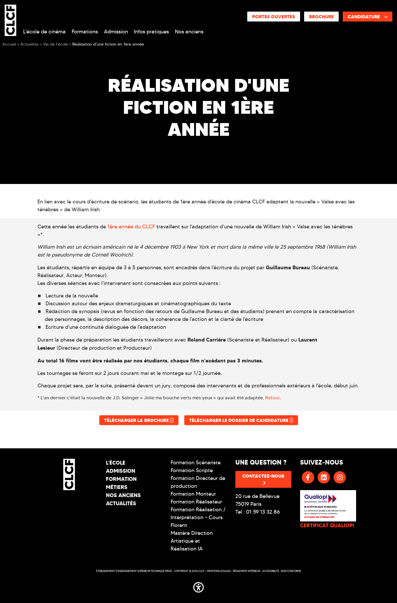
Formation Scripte (192, 470)
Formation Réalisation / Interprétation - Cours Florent (198, 517)
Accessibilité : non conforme (281, 571)
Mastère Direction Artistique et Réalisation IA (192, 541)
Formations (85, 31)
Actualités (121, 503)
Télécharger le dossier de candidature (241, 420)
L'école (115, 462)
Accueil (9, 44)
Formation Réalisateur (196, 502)
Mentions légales (219, 571)
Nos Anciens (123, 495)
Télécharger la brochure (139, 420)
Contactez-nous (263, 479)
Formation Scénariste (196, 462)
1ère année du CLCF (131, 226)
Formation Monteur (193, 494)
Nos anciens (189, 31)
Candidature (368, 16)
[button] (198, 586)
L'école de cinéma (44, 31)
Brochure (321, 16)
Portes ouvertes (273, 16)
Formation (121, 479)
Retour (272, 397)
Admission (116, 31)
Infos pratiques (151, 31)
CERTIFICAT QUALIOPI (327, 525)
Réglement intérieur (246, 571)
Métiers (116, 487)
